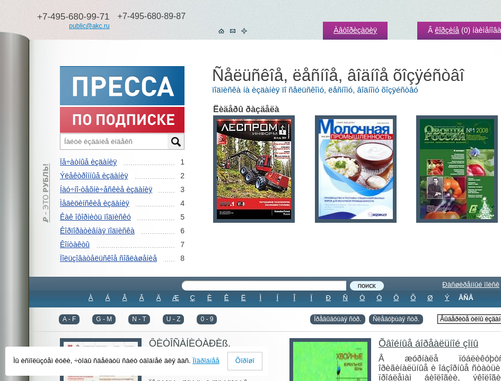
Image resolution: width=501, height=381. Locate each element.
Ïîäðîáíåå (205, 361)
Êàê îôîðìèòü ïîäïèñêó (95, 217)
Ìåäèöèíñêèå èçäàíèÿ (94, 203)
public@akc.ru (89, 26)
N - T (139, 319)
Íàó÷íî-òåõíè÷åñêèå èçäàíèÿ (106, 189)
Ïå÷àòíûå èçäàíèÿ (88, 162)
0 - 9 (206, 319)
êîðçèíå (447, 30)
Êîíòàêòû (75, 244)
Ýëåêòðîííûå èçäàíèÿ (94, 175)
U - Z (173, 319)
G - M (104, 319)
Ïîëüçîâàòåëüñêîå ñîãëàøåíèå (108, 258)
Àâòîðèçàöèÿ (355, 30)
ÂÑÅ (466, 298)
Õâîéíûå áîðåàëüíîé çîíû (428, 343)
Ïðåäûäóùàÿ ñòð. (337, 319)
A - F (69, 319)
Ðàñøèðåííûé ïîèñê (470, 284)
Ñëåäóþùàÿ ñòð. (396, 319)
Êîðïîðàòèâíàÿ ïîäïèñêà (97, 230)
